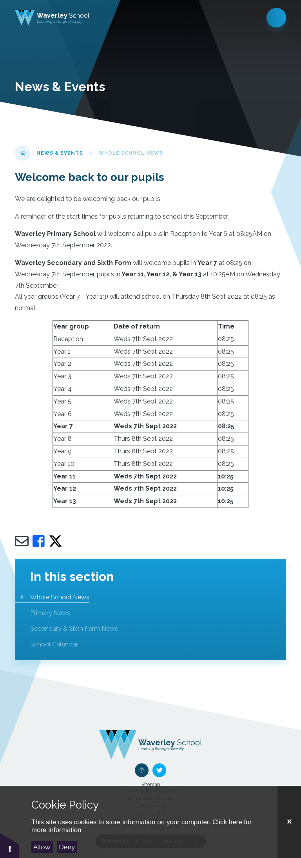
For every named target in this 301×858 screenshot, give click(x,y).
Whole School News (131, 153)
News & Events (59, 153)
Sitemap (150, 784)
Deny (67, 847)
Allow (42, 847)
